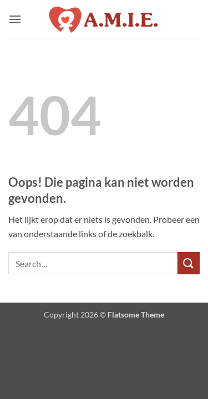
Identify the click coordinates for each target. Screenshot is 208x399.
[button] (15, 19)
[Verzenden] (188, 263)
